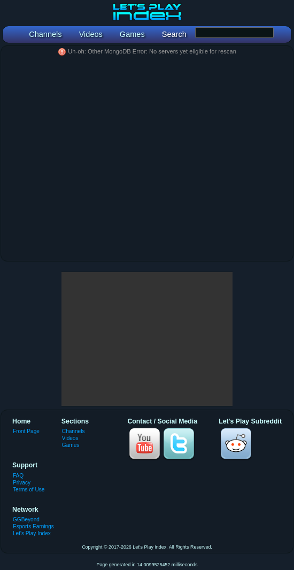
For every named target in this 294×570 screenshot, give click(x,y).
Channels (73, 431)
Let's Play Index (32, 533)
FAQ (18, 476)
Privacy (21, 483)
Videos (70, 438)
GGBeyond (26, 519)
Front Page (26, 431)
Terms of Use (28, 489)
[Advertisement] (147, 339)
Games (70, 445)
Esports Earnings (33, 526)
